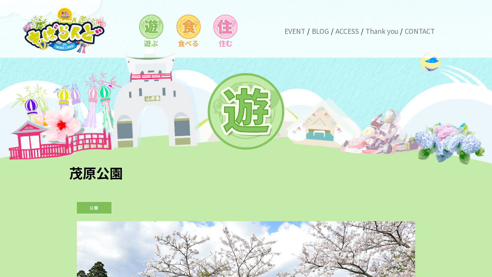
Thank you (382, 31)
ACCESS (347, 31)
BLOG (320, 31)
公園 (94, 207)
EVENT (294, 31)
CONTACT (420, 31)
